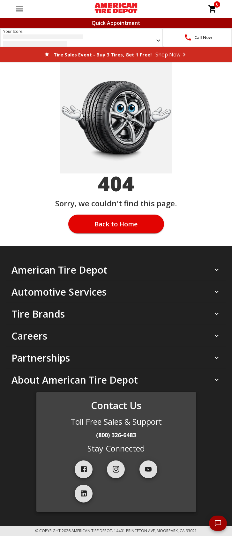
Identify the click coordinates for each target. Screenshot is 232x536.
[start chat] (218, 523)
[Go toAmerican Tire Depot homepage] (116, 9)
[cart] (212, 8)
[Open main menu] (19, 9)
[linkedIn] (84, 494)
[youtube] (148, 469)
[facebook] (84, 469)
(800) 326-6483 (116, 435)
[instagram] (116, 469)
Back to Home (116, 224)
